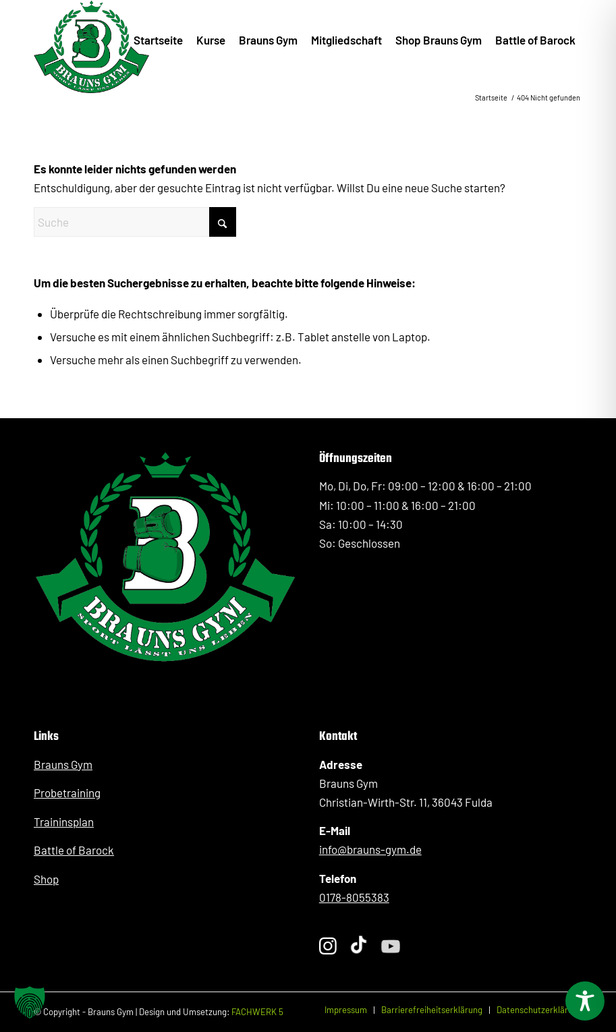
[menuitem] (158, 40)
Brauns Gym (63, 764)
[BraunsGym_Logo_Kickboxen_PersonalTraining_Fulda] (91, 40)
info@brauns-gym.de (370, 849)
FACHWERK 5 (257, 1011)
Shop (46, 879)
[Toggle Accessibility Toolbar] (585, 1001)
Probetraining (67, 792)
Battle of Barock (74, 850)
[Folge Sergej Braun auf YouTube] (390, 947)
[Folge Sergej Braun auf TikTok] (358, 946)
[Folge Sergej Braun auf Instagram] (328, 946)
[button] (29, 1002)
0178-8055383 (354, 897)
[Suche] (135, 222)
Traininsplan (64, 821)
